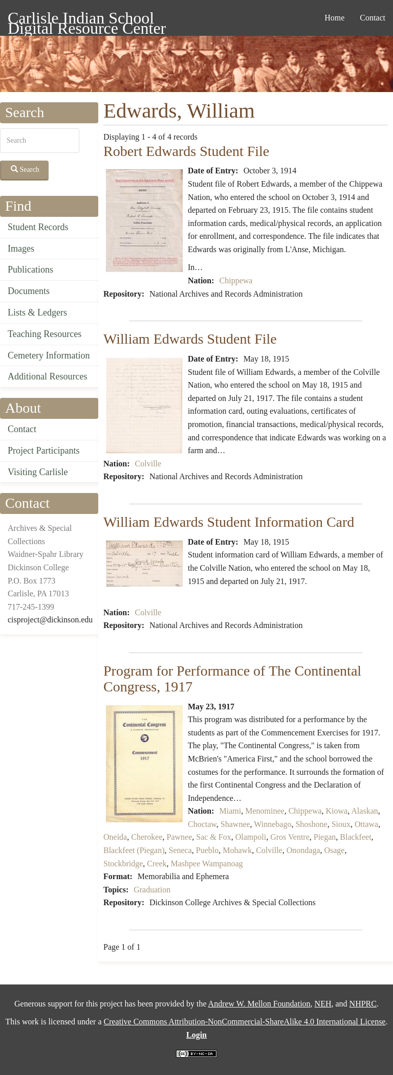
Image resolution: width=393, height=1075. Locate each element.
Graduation (152, 889)
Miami (231, 811)
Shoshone (311, 824)
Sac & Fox (213, 837)
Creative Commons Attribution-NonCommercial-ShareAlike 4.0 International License (244, 1021)
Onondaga (303, 850)
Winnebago (272, 824)
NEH (323, 1003)
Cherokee (146, 837)
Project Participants (43, 450)
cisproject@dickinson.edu (50, 619)
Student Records (38, 227)
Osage (334, 850)
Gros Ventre (290, 837)
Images (21, 248)
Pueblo (207, 850)
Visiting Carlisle (38, 472)
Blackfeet (355, 837)
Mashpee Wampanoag (207, 863)
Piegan (325, 837)
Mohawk (237, 850)
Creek (156, 863)
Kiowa (337, 811)
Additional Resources (47, 376)
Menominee (264, 811)
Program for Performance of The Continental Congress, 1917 (232, 679)
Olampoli (250, 837)
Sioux (341, 824)
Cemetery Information (49, 355)
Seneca (180, 850)
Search (25, 169)
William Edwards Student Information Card (228, 522)
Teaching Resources (44, 334)
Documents (29, 291)
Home (334, 17)
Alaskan (364, 811)
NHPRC (363, 1003)
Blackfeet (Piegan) (134, 850)
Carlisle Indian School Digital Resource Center (87, 20)
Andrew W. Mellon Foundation (259, 1003)
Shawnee (235, 824)
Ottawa (366, 824)
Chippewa (236, 280)
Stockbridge (123, 863)
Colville (148, 463)
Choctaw (202, 824)
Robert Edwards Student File (186, 151)
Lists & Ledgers (37, 312)
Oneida (115, 837)
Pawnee (179, 837)
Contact (372, 17)
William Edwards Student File (190, 339)
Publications (30, 269)
